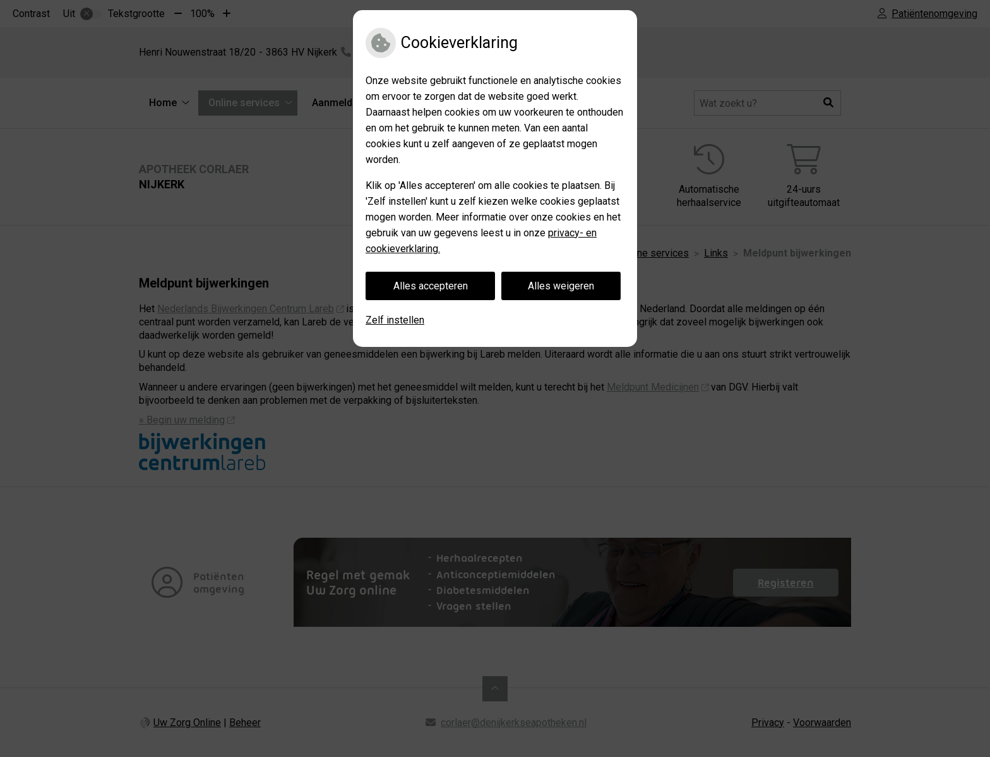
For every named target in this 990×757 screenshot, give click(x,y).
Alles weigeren (561, 286)
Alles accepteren (430, 286)
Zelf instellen (395, 320)
